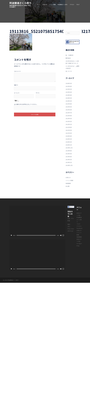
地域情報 (68, 183)
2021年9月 (69, 127)
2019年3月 (69, 159)
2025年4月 (69, 86)
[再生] (11, 235)
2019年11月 (69, 148)
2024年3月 (69, 98)
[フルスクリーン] (63, 235)
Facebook (79, 228)
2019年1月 (69, 162)
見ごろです (69, 71)
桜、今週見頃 (69, 55)
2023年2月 (69, 110)
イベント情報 (52, 4)
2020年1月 (69, 145)
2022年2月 (69, 121)
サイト (38, 93)
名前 (16, 85)
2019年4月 (69, 156)
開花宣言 (68, 58)
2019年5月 (69, 154)
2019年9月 (69, 151)
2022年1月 (69, 124)
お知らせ (45, 4)
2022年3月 (69, 118)
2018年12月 (69, 165)
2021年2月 (69, 133)
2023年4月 (69, 104)
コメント (17, 71)
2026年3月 (69, 83)
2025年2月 (69, 92)
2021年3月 (69, 130)
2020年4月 (69, 136)
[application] (37, 221)
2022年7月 (69, 113)
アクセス (72, 4)
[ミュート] (61, 235)
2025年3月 (69, 89)
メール (16, 93)
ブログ (78, 4)
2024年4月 (69, 95)
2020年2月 (69, 142)
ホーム (38, 4)
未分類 (67, 186)
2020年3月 (69, 139)
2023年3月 (69, 107)
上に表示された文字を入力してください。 (26, 104)
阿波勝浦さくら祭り (20, 3)
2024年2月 (69, 101)
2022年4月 (69, 116)
